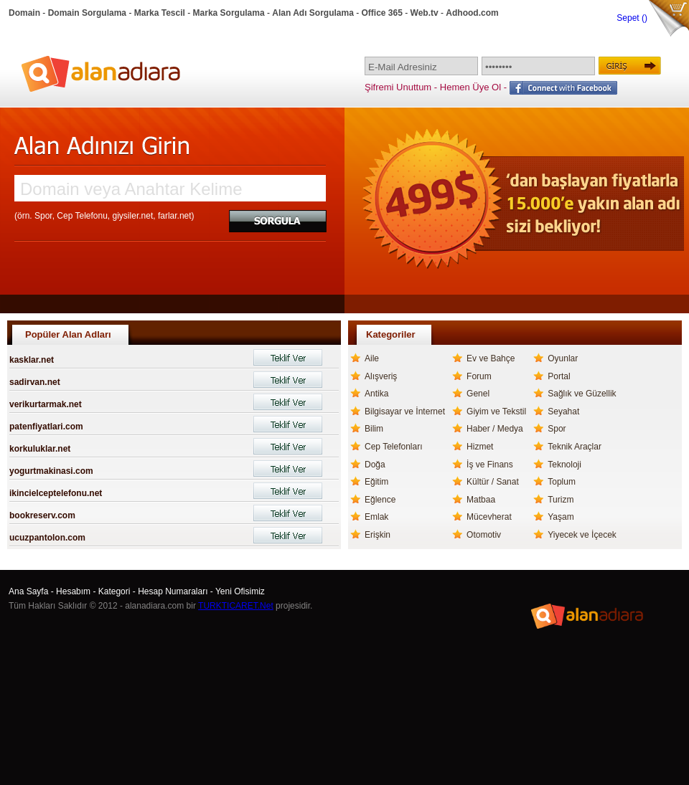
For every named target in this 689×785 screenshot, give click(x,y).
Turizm (560, 500)
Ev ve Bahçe (491, 358)
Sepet (629, 18)
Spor (557, 429)
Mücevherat (489, 517)
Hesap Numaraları (172, 591)
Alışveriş (381, 376)
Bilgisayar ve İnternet (405, 411)
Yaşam (560, 517)
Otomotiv (484, 535)
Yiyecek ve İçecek (582, 535)
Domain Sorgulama (87, 13)
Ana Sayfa (28, 591)
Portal (559, 376)
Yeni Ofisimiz (240, 591)
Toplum (562, 482)
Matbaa (481, 500)
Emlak (376, 517)
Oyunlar (563, 358)
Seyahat (563, 411)
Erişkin (377, 535)
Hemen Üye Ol (470, 87)
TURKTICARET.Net (235, 606)
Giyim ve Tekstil (496, 411)
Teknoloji (564, 465)
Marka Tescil (159, 13)
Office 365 (382, 13)
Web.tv (425, 13)
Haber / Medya (495, 429)
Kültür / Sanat (493, 482)
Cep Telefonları (394, 447)
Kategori (114, 591)
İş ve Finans (490, 465)
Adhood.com (472, 13)
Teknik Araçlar (574, 447)
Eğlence (380, 500)
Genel (478, 394)
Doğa (375, 465)
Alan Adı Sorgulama (313, 13)
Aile (372, 358)
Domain (24, 13)
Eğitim (376, 482)
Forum (479, 376)
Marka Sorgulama (229, 13)
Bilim (374, 429)
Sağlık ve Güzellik (582, 394)
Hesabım (73, 591)
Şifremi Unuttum (398, 87)
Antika (376, 394)
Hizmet (480, 447)
